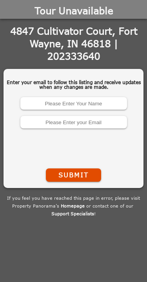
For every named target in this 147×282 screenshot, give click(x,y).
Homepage (73, 205)
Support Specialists (72, 213)
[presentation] (73, 147)
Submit (73, 175)
